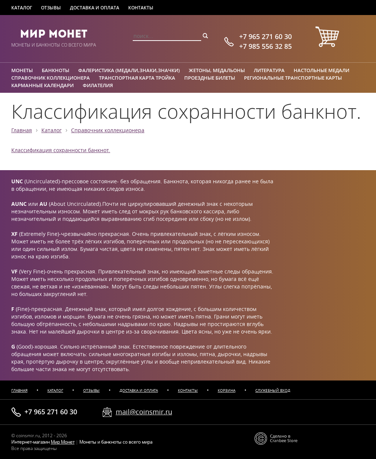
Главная (21, 130)
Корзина (226, 390)
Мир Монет (53, 34)
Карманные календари (42, 85)
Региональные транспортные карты (293, 77)
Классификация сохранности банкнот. (60, 150)
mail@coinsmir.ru (144, 411)
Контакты (140, 8)
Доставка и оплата (94, 8)
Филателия (98, 85)
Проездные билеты (209, 77)
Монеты (22, 70)
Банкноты (55, 70)
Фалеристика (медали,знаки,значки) (129, 70)
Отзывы (51, 8)
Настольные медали (321, 70)
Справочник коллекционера (50, 77)
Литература (269, 70)
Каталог (21, 8)
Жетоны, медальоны (217, 70)
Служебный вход (272, 390)
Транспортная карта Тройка (137, 77)
